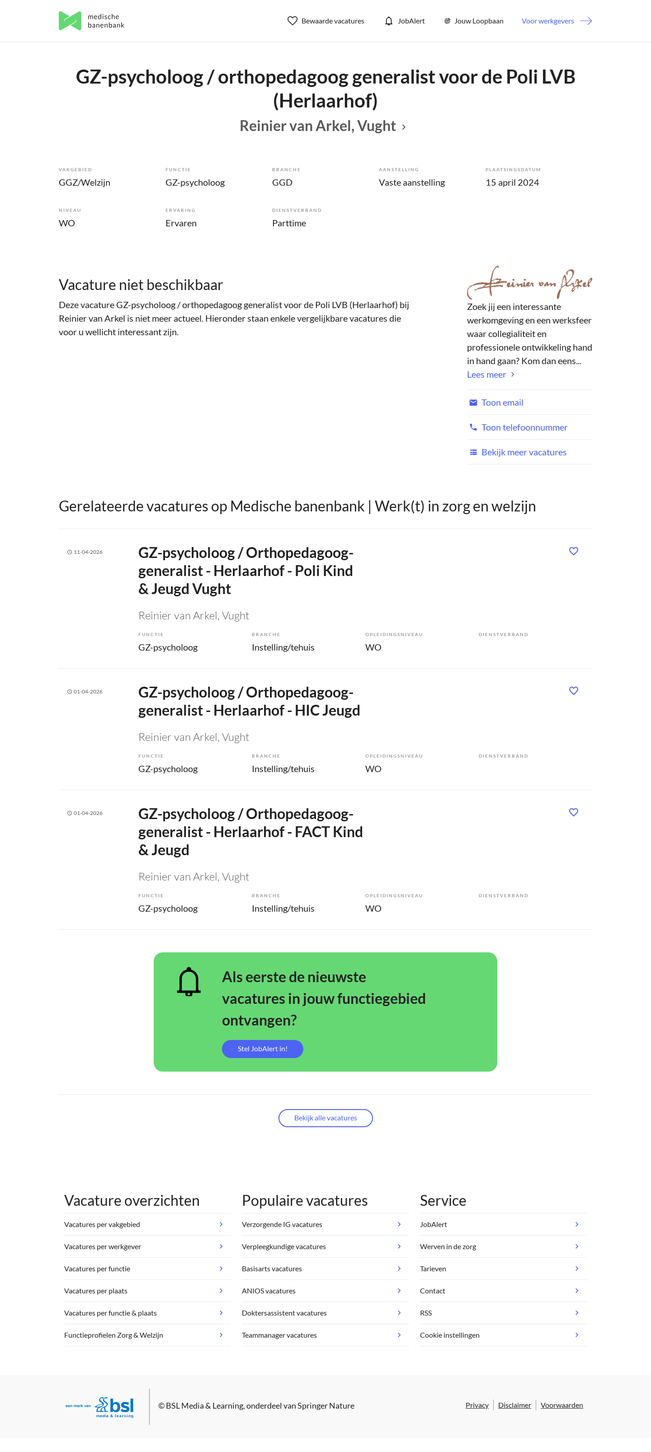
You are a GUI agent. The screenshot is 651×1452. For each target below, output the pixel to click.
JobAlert (403, 20)
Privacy (477, 1404)
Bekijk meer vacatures (517, 451)
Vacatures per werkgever (102, 1246)
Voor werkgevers (548, 20)
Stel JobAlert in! (263, 1048)
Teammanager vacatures (279, 1334)
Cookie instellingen (450, 1334)
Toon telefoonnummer (517, 427)
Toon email (495, 402)
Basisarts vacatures (272, 1268)
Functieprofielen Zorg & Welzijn (113, 1334)
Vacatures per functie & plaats (110, 1312)
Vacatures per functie (97, 1268)
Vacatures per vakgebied (102, 1224)
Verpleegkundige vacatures (284, 1246)
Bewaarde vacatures (326, 20)
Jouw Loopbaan (473, 20)
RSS (426, 1312)
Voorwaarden (562, 1404)
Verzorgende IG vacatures (282, 1224)
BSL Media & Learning (204, 1405)
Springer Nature (325, 1405)
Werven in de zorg (448, 1246)
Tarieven (433, 1268)
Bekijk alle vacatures (325, 1117)
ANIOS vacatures (269, 1290)
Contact (432, 1290)
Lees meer (486, 374)
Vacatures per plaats (95, 1290)
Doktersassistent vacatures (284, 1312)
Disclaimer (514, 1404)
